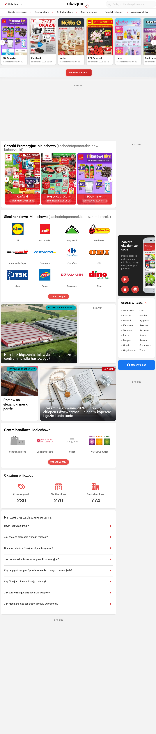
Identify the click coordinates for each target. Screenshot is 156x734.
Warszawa (128, 310)
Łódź (142, 310)
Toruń (142, 350)
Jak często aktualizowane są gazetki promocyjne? (31, 559)
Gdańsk (143, 315)
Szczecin (144, 330)
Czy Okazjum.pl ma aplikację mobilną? (25, 581)
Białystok (128, 340)
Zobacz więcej (58, 296)
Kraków (127, 315)
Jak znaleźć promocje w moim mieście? (26, 537)
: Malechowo (51, 148)
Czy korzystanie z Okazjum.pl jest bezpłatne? (28, 548)
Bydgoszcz (145, 320)
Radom (143, 340)
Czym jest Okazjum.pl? (16, 525)
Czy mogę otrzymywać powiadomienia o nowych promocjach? (38, 570)
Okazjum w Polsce (134, 302)
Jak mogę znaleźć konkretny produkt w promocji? (31, 603)
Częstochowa (129, 350)
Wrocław (127, 330)
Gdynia (126, 345)
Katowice (128, 325)
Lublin (126, 335)
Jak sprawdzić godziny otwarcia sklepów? (27, 592)
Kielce (143, 335)
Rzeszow (144, 325)
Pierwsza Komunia (78, 72)
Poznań (127, 320)
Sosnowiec (145, 345)
